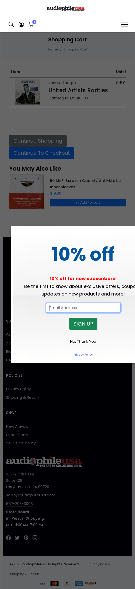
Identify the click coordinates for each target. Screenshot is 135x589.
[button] (11, 24)
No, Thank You (83, 341)
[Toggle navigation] (124, 24)
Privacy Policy (83, 355)
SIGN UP (83, 323)
